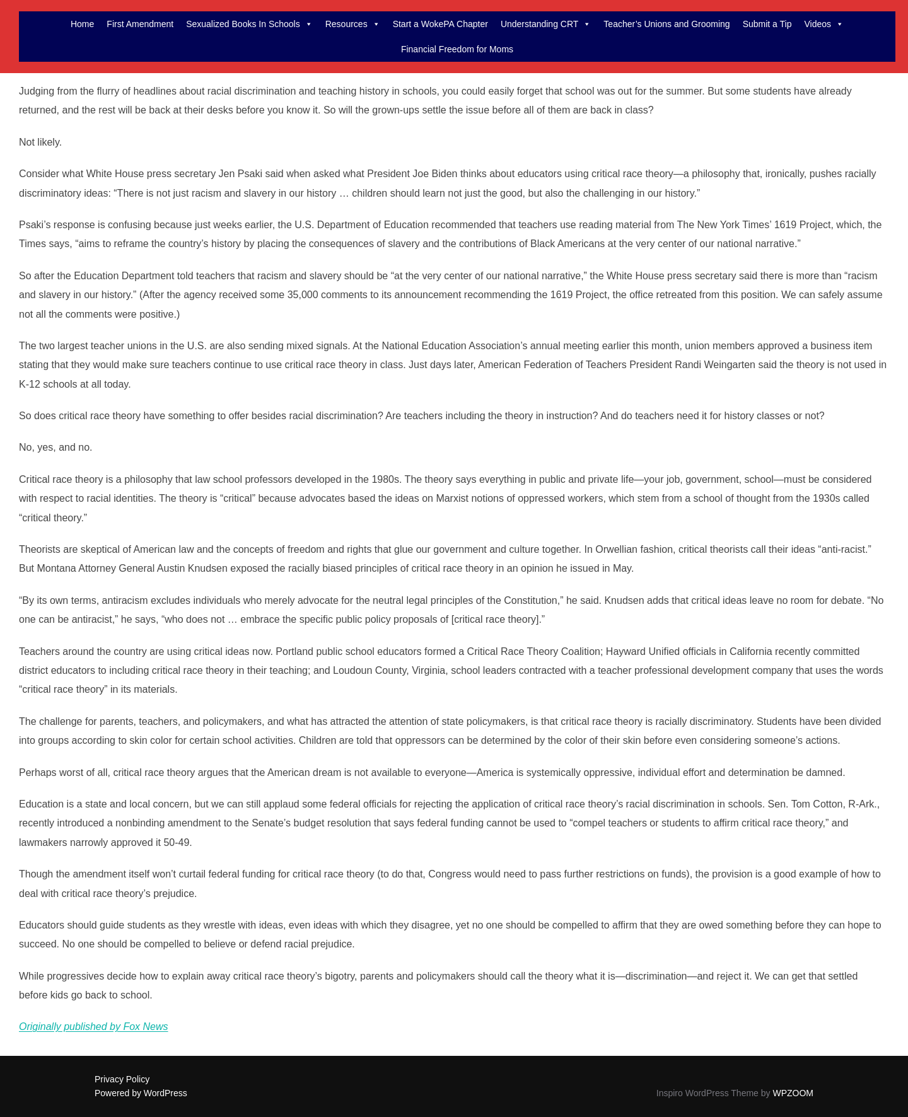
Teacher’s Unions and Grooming (666, 24)
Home (82, 24)
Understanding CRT (546, 24)
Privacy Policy (122, 1079)
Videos (824, 24)
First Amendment (140, 24)
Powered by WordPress (141, 1093)
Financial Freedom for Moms (457, 49)
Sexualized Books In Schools (249, 24)
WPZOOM (792, 1093)
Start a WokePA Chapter (440, 24)
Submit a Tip (767, 24)
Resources (352, 24)
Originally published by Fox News (93, 1026)
